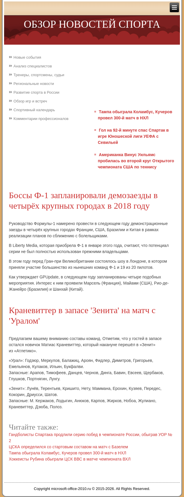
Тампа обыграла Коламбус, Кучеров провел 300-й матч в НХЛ (67, 453)
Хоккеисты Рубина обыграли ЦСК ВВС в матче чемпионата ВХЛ (69, 459)
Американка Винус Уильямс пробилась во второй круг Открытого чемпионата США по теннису (136, 160)
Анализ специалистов (32, 66)
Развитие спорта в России (36, 92)
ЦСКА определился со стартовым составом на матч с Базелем (68, 446)
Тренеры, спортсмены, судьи (38, 75)
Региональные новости (33, 83)
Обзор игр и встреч (30, 101)
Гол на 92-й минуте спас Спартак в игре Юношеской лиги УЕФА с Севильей (133, 136)
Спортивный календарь (34, 110)
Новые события (27, 57)
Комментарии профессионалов (41, 118)
